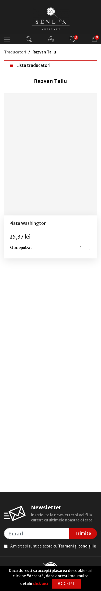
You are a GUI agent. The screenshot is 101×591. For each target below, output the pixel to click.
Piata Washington (28, 223)
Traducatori (15, 52)
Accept (66, 583)
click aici (40, 583)
